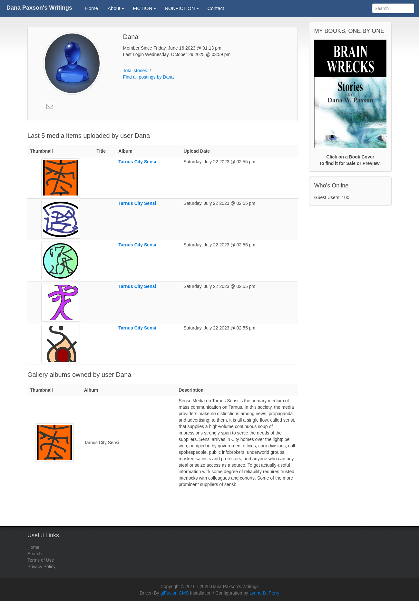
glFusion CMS (175, 593)
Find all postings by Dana (148, 77)
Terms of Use (40, 560)
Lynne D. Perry (264, 593)
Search (34, 553)
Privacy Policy (41, 566)
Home (33, 547)
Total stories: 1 (137, 70)
